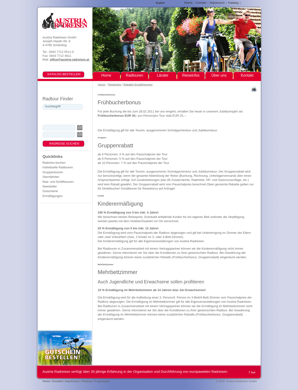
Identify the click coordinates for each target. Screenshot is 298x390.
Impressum (217, 2)
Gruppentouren (53, 172)
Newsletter (50, 186)
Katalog (233, 2)
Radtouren (134, 75)
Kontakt (201, 2)
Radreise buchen (54, 162)
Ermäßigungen (53, 196)
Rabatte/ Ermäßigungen (137, 84)
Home (101, 84)
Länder (163, 75)
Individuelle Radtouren (58, 167)
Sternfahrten (51, 177)
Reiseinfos (114, 84)
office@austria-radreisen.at (69, 59)
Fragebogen (102, 381)
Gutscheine (50, 191)
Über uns (219, 75)
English (160, 3)
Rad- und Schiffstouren (58, 181)
